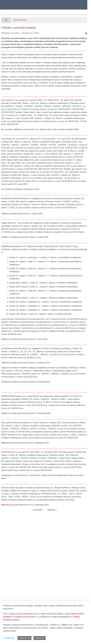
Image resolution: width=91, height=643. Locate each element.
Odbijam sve (39, 638)
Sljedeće (51, 510)
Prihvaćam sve (24, 638)
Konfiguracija (9, 638)
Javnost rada (20, 20)
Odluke (4, 237)
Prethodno (38, 510)
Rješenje (5, 443)
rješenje (17, 129)
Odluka (4, 214)
